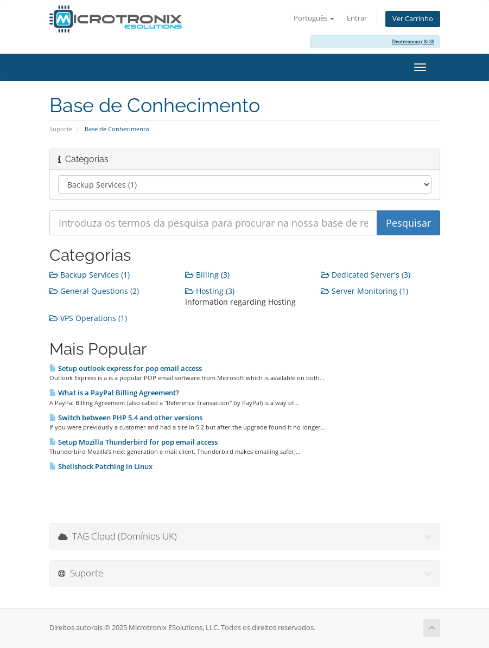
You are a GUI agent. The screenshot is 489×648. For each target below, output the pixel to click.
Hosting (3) (209, 291)
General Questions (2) (94, 291)
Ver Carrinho (412, 18)
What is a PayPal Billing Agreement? (114, 392)
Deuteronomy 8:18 (413, 41)
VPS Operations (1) (88, 318)
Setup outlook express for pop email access (125, 368)
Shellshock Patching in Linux (101, 466)
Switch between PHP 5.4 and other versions (125, 417)
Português (314, 18)
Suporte (60, 129)
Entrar (357, 18)
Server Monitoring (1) (364, 291)
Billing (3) (207, 275)
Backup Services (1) (89, 275)
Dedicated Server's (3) (365, 275)
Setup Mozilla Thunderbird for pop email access (133, 442)
